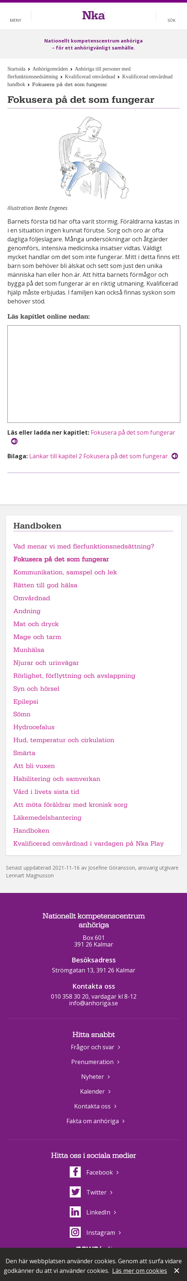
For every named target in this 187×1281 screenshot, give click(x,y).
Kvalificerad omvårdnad (90, 76)
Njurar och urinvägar (46, 663)
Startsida (16, 69)
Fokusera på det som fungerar (133, 432)
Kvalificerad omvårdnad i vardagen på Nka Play (88, 843)
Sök (171, 20)
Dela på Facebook (84, 485)
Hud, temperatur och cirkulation (63, 740)
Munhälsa (28, 650)
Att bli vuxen (34, 766)
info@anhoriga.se (93, 1003)
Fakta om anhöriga (92, 1121)
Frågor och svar (92, 1047)
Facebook (91, 1172)
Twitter (88, 1192)
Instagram (92, 1233)
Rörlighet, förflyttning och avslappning (74, 676)
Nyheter (92, 1077)
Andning (27, 611)
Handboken (31, 831)
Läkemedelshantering (47, 818)
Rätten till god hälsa (45, 585)
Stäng (177, 1271)
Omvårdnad (31, 598)
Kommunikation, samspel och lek (65, 572)
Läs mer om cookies (139, 1271)
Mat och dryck (36, 624)
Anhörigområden (50, 69)
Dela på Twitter (101, 485)
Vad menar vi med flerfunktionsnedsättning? (83, 546)
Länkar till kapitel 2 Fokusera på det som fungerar (98, 456)
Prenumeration (92, 1062)
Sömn (22, 714)
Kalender (92, 1091)
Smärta (24, 753)
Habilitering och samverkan (56, 779)
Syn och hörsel (36, 689)
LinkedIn (90, 1212)
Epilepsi (25, 702)
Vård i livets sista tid (46, 792)
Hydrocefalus (34, 727)
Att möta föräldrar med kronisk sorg (70, 805)
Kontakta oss (92, 1106)
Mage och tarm (37, 637)
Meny (15, 20)
